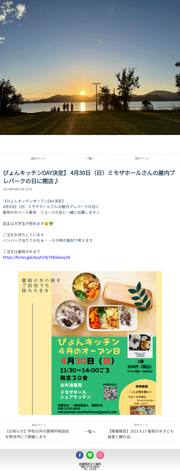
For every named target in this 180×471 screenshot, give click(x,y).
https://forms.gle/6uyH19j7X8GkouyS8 (36, 257)
